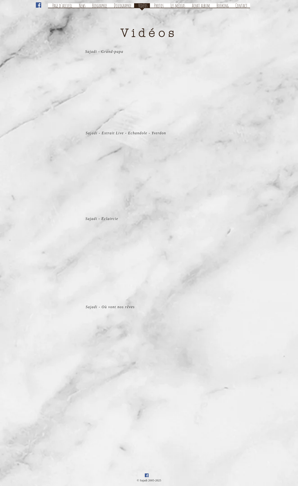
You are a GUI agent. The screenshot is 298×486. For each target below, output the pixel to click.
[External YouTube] (145, 89)
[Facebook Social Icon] (38, 5)
